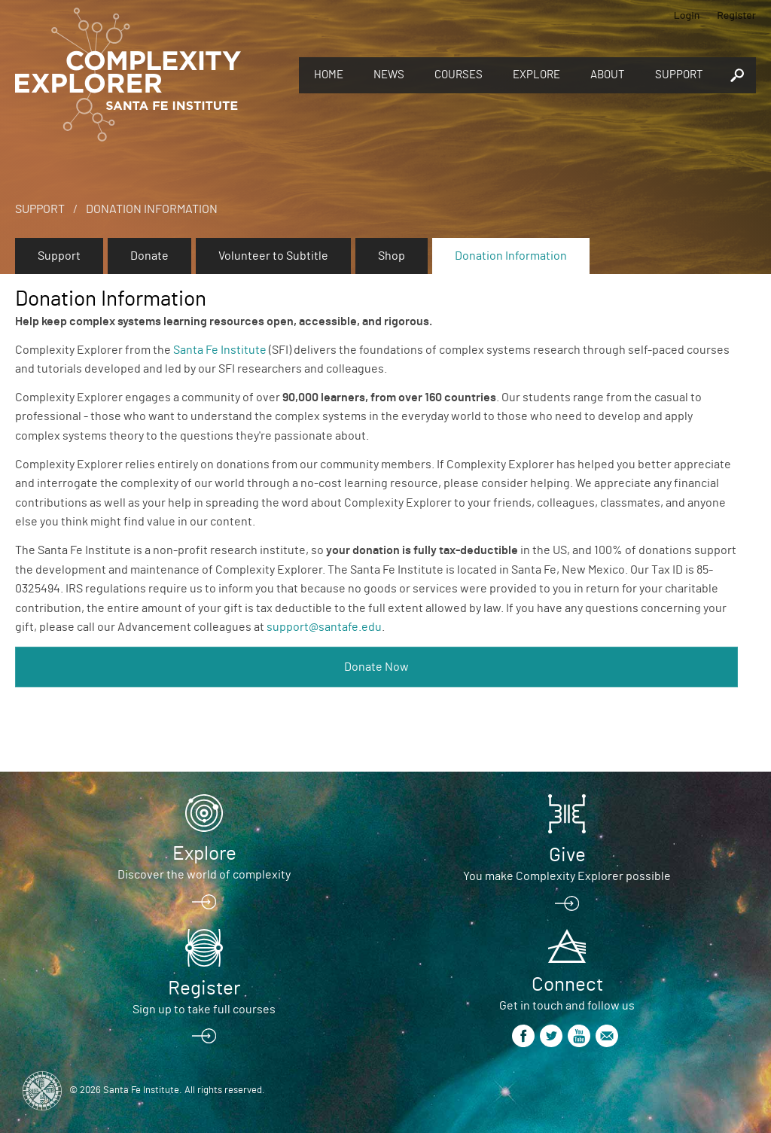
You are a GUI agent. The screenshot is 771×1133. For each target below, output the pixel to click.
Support (679, 75)
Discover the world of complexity (204, 875)
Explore (536, 75)
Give (567, 855)
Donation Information (152, 209)
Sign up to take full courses (204, 1010)
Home (328, 75)
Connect (567, 984)
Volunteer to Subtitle (273, 256)
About (607, 75)
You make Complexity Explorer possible (567, 876)
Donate (149, 256)
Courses (458, 75)
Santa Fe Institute (220, 350)
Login (687, 14)
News (388, 75)
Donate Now (376, 667)
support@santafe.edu (324, 627)
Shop (391, 256)
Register (736, 14)
